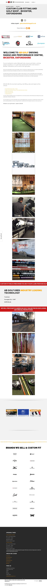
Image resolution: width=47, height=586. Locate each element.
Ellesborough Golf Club (9, 92)
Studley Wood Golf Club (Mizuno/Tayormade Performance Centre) (16, 90)
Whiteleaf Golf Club (8, 93)
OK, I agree (36, 580)
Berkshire (7, 563)
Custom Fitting (9, 2)
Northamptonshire (9, 560)
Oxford (28, 442)
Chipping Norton (16, 442)
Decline (40, 580)
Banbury (25, 442)
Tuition (33, 2)
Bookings (18, 6)
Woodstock (32, 442)
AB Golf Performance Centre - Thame (11, 88)
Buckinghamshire (9, 557)
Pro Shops (27, 2)
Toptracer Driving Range (19, 2)
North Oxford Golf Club (9, 91)
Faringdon (21, 442)
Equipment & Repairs (9, 6)
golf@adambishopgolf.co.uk (28, 23)
